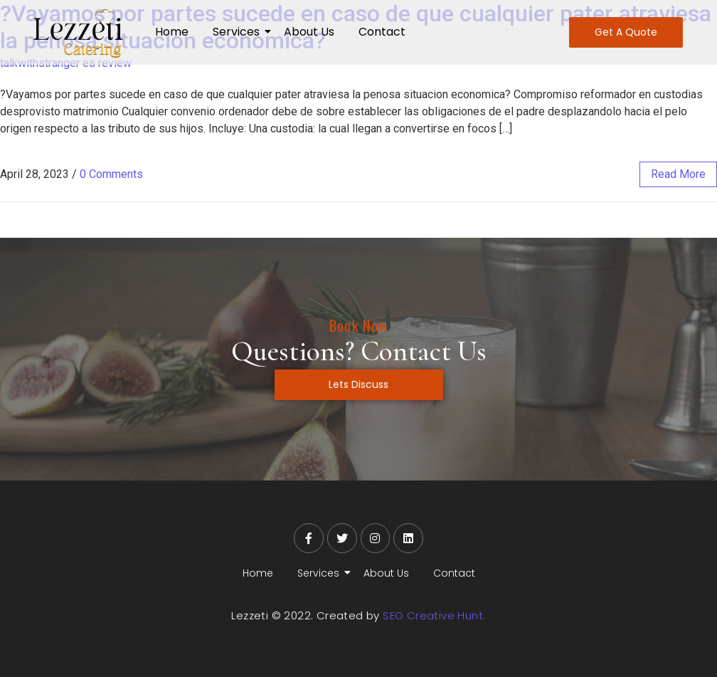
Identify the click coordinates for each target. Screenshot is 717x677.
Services (239, 31)
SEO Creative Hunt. (434, 615)
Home (171, 31)
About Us (309, 31)
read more (678, 174)
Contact (381, 31)
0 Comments (111, 174)
